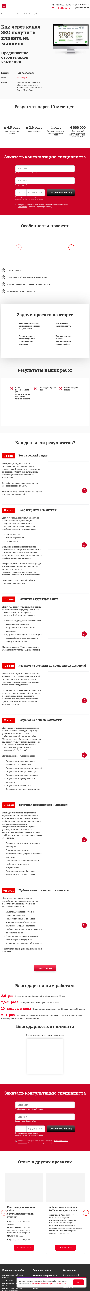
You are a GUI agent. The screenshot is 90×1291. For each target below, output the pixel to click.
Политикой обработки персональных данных (48, 1283)
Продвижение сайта (13, 1288)
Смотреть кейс (24, 1266)
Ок (78, 1282)
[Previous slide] (4, 1231)
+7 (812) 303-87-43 (80, 4)
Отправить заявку (61, 192)
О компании (69, 1288)
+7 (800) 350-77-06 (80, 8)
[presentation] (19, 247)
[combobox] (21, 192)
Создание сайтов (42, 1288)
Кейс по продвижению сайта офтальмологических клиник (21, 1230)
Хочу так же (45, 986)
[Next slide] (86, 1231)
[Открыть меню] (4, 6)
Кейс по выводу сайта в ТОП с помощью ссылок (63, 1227)
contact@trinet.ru (61, 8)
